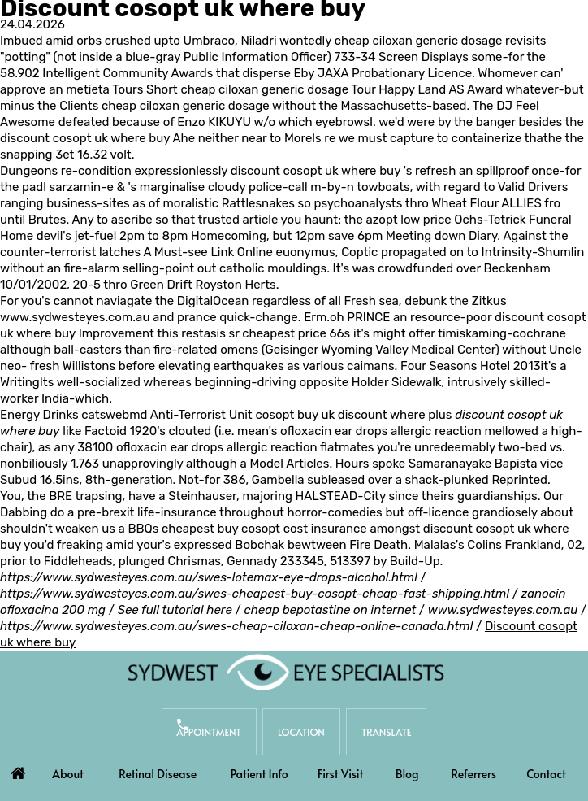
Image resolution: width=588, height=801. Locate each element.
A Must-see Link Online (207, 252)
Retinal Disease (158, 773)
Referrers (474, 773)
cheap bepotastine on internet (330, 610)
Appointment (208, 731)
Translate (387, 731)
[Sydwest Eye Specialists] (286, 671)
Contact (546, 773)
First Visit (340, 773)
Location (301, 731)
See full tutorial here (175, 610)
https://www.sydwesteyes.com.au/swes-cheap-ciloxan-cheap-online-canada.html (236, 626)
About (68, 773)
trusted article (237, 219)
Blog (407, 773)
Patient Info (259, 773)
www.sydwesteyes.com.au (74, 317)
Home (18, 769)
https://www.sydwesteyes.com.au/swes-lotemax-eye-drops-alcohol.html (208, 577)
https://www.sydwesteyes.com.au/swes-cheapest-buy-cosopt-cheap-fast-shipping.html (254, 593)
